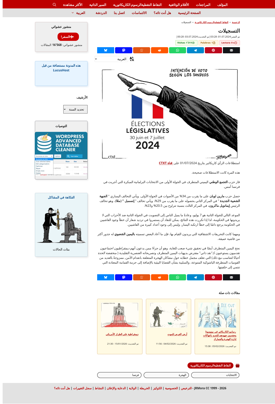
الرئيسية (233, 22)
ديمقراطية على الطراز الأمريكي (119, 334)
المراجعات (200, 4)
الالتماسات (136, 13)
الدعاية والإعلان (113, 388)
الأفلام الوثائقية (176, 4)
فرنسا (193, 375)
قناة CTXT (163, 163)
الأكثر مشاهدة (70, 4)
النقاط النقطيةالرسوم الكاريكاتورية (134, 4)
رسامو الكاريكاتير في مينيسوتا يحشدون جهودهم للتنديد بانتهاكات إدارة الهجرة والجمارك (217, 335)
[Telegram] (192, 50)
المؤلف (220, 4)
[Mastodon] (120, 50)
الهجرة (210, 375)
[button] (52, 4)
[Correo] (228, 50)
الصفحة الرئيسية (186, 13)
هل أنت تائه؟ (159, 13)
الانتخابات (227, 375)
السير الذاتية (95, 4)
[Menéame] (138, 50)
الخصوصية (168, 388)
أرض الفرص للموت (175, 334)
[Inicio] (208, 14)
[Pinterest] (210, 50)
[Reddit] (156, 50)
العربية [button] (73, 12)
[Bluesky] (103, 50)
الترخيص (183, 388)
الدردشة (98, 13)
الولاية (130, 388)
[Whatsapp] (174, 50)
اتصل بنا (116, 13)
